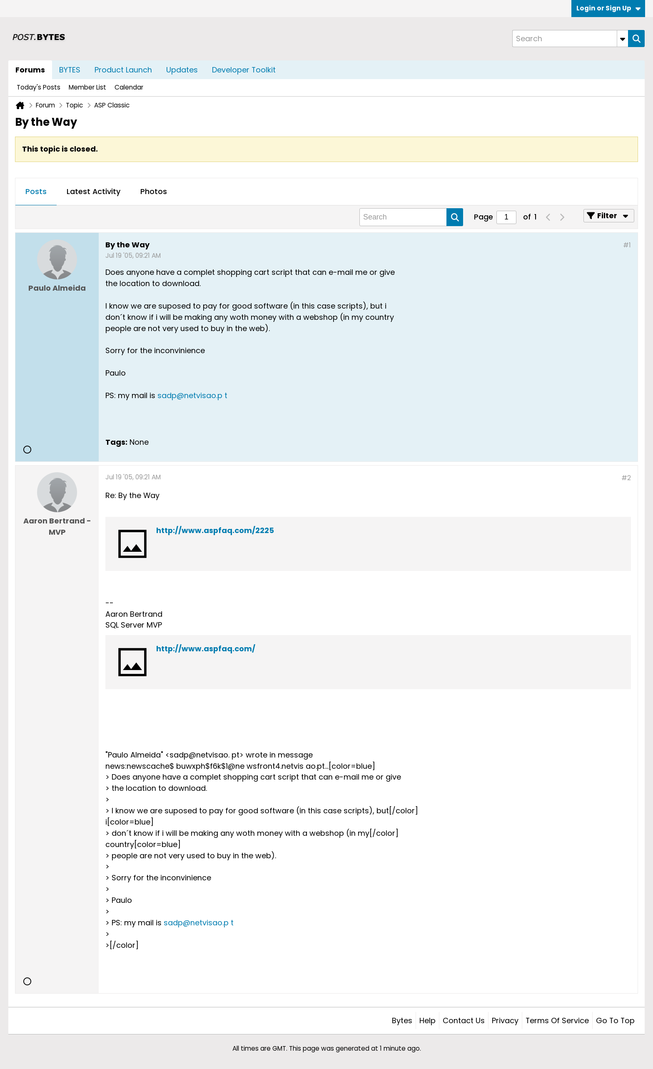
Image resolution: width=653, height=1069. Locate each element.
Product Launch (123, 70)
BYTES (69, 70)
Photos (153, 191)
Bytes (402, 1020)
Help (427, 1020)
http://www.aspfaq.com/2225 (215, 530)
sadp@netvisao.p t (192, 395)
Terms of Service (557, 1020)
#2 (626, 477)
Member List (87, 87)
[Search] (570, 38)
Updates (182, 70)
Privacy (505, 1020)
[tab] (36, 192)
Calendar (129, 87)
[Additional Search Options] (622, 38)
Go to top (615, 1020)
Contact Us (464, 1020)
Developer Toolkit (244, 70)
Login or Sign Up (608, 8)
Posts (36, 191)
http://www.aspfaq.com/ (205, 648)
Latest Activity (93, 191)
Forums (30, 70)
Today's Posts (38, 87)
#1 (627, 245)
